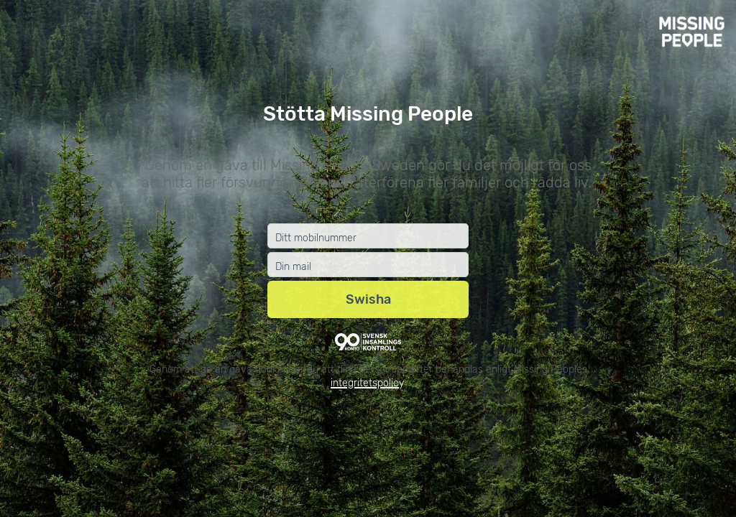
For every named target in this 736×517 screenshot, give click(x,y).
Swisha (368, 299)
